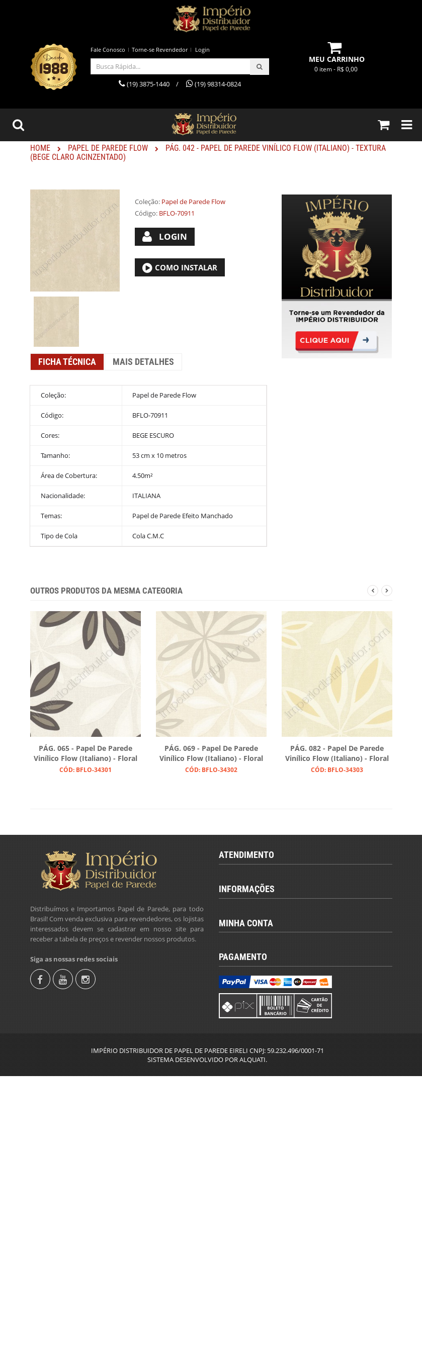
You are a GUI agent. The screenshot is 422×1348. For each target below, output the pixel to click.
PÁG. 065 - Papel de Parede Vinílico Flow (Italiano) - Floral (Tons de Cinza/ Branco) (85, 753)
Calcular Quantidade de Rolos (271, 1058)
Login (202, 49)
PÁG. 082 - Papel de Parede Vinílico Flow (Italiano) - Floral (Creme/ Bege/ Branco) (337, 753)
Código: (146, 213)
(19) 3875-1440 (249, 898)
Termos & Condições (257, 1041)
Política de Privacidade (260, 1109)
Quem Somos (247, 1024)
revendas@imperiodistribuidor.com (282, 932)
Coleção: (147, 201)
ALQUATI (252, 1331)
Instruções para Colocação (266, 1075)
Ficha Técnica (67, 361)
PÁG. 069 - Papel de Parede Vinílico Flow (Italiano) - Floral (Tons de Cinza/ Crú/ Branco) (211, 753)
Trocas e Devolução (256, 1092)
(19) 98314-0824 (251, 915)
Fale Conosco (108, 49)
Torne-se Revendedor (160, 49)
